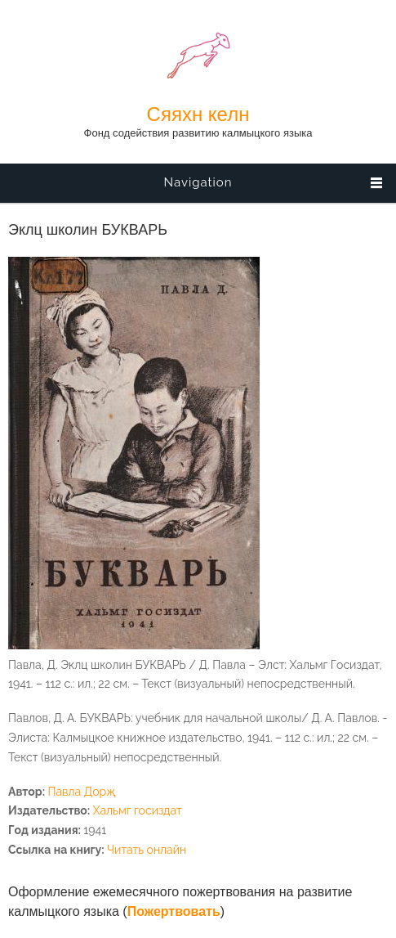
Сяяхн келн (198, 114)
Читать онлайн (146, 849)
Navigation (197, 182)
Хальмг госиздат (137, 810)
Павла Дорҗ (81, 791)
